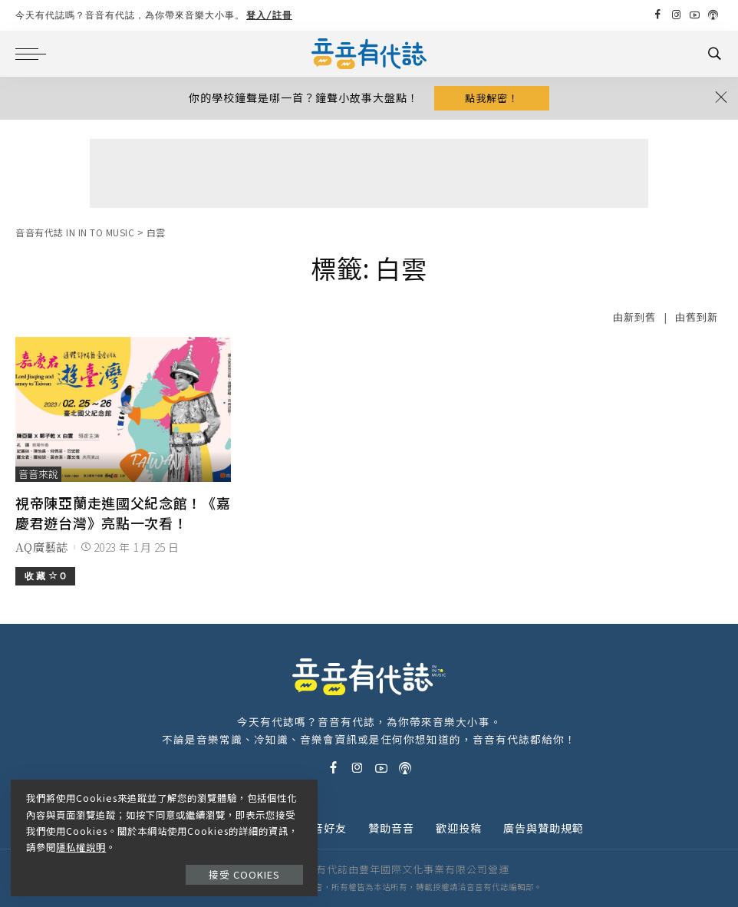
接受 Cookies (244, 873)
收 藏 (45, 576)
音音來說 (38, 474)
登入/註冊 (269, 15)
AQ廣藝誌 (41, 546)
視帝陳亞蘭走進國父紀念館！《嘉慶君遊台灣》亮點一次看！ (123, 512)
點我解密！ (492, 98)
